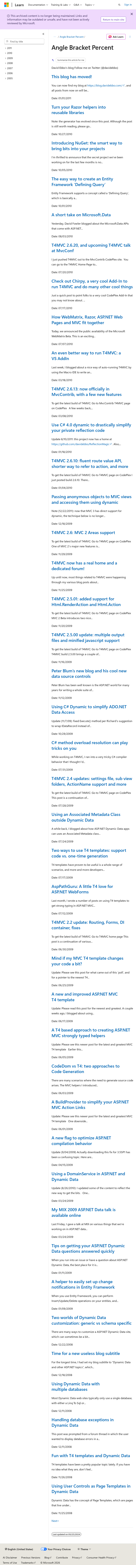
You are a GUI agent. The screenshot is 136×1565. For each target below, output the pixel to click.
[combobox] (24, 41)
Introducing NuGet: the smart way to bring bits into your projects (87, 145)
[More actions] (130, 37)
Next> (55, 1521)
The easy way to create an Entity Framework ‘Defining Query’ (82, 181)
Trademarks (27, 1562)
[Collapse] (43, 34)
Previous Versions (30, 1557)
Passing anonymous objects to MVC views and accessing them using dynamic (92, 499)
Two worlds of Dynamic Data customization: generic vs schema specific (92, 1320)
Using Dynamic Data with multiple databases (76, 1386)
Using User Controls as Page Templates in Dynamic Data (91, 1488)
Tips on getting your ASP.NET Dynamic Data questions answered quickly (88, 1248)
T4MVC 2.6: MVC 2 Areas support (83, 532)
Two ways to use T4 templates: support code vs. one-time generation (89, 853)
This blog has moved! (72, 76)
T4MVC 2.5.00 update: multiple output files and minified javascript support (88, 637)
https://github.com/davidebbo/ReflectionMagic (80, 444)
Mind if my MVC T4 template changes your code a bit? (87, 960)
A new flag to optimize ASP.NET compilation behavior (81, 1140)
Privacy (76, 1557)
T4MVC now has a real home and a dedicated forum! (84, 565)
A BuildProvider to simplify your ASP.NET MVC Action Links (90, 1104)
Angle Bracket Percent (72, 36)
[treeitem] (25, 48)
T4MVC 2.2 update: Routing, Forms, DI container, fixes (88, 925)
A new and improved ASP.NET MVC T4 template (85, 996)
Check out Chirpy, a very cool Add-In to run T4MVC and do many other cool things (92, 283)
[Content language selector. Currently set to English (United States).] (19, 1549)
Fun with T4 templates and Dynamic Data (91, 1455)
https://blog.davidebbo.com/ (104, 85)
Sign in (128, 4)
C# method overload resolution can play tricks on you (90, 745)
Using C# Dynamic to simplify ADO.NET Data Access (89, 709)
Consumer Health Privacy (100, 1557)
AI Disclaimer (10, 1557)
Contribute (62, 1557)
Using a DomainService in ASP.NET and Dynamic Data (88, 1176)
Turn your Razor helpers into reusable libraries (79, 109)
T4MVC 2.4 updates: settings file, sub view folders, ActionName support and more (92, 781)
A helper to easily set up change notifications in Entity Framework (83, 1284)
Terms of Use (10, 1562)
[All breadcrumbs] (55, 37)
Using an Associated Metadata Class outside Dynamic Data (86, 817)
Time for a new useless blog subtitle (86, 1353)
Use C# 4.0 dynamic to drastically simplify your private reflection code (91, 427)
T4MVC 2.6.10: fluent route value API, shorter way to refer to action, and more (90, 463)
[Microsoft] (6, 4)
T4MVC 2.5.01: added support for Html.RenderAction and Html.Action (86, 601)
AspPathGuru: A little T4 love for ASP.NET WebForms (82, 889)
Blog (46, 1557)
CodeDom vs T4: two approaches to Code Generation (86, 1068)
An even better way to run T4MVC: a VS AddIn (86, 355)
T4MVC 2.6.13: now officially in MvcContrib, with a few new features (87, 391)
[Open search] (119, 5)
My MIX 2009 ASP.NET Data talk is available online (84, 1212)
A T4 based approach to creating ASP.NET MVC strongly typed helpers (91, 1032)
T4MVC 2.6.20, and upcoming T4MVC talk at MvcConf (91, 247)
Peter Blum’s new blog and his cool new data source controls (89, 673)
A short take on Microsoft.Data (81, 214)
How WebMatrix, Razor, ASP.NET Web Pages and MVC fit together (87, 319)
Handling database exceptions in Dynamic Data (83, 1422)
